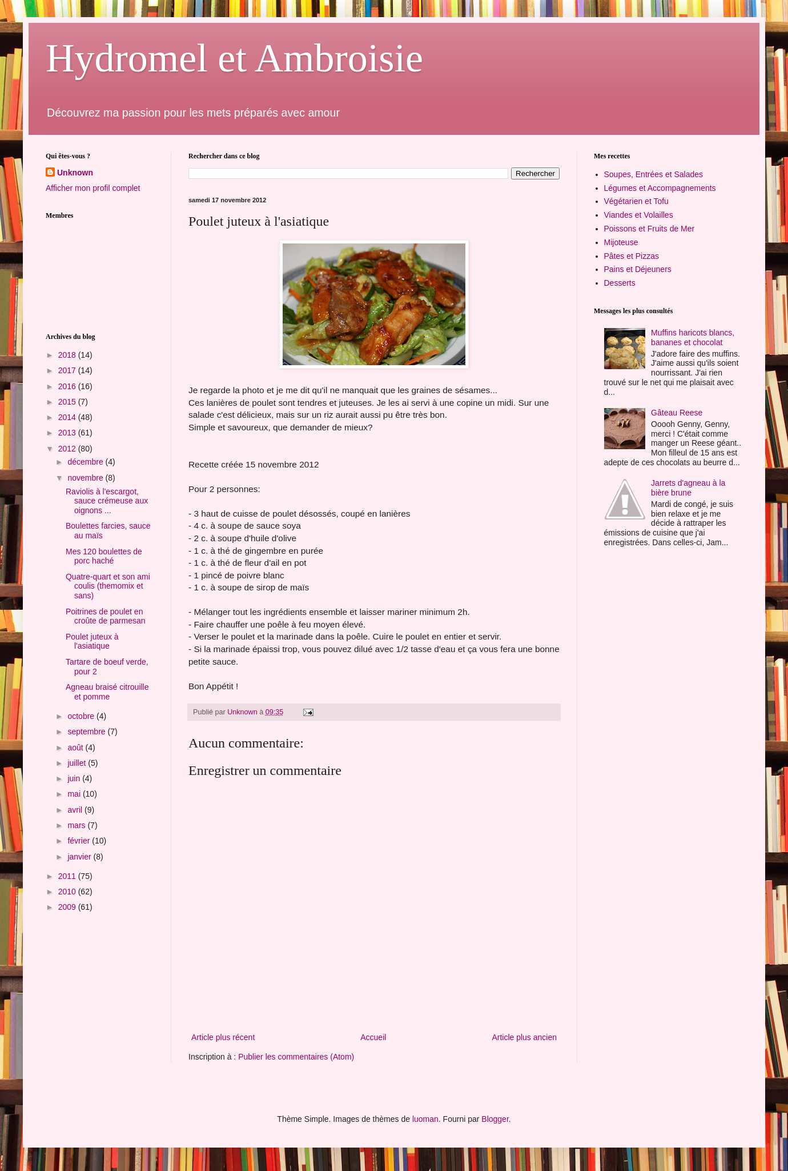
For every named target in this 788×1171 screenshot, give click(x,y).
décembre (86, 461)
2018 (68, 354)
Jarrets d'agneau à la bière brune (688, 487)
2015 (68, 401)
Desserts (620, 282)
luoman (425, 1119)
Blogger (494, 1119)
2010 (68, 891)
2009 (68, 907)
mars (77, 825)
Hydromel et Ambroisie (234, 58)
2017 (68, 370)
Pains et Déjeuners (638, 269)
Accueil (373, 1037)
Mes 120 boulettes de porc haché (104, 556)
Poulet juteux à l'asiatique (92, 641)
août (76, 747)
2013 (68, 432)
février (79, 840)
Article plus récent (223, 1037)
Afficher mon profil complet (93, 188)
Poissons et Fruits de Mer (649, 228)
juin (74, 778)
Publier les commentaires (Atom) (296, 1056)
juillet (77, 763)
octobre (82, 716)
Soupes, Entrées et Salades (653, 174)
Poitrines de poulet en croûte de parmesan (106, 616)
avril (76, 809)
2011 (68, 876)
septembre (87, 731)
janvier (80, 856)
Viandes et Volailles (638, 214)
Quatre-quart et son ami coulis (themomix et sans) (108, 586)
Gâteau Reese (676, 412)
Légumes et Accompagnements (660, 188)
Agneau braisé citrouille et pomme (107, 691)
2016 (68, 386)
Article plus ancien (524, 1037)
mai (74, 793)
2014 (68, 417)
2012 (68, 448)
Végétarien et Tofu (636, 201)
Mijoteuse (621, 242)
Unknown (75, 172)
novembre (86, 477)
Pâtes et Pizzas (632, 256)
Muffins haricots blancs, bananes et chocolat (692, 337)
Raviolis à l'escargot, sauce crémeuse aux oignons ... (107, 501)
